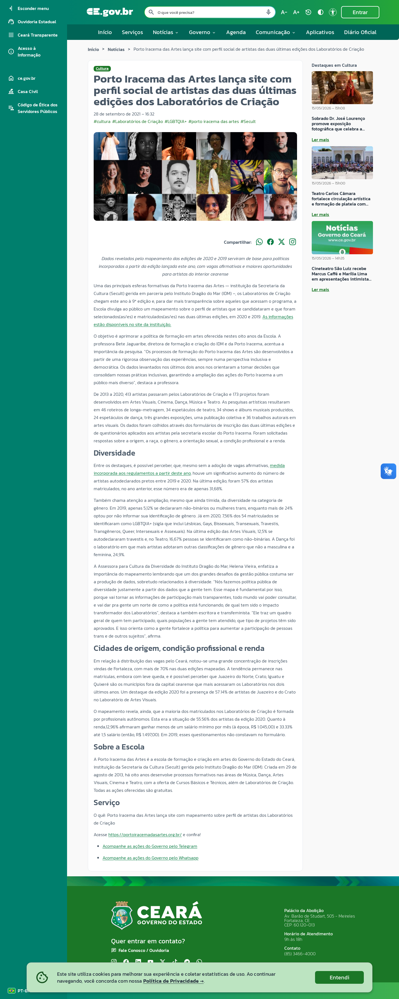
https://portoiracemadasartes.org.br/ (145, 834)
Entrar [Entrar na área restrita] (360, 12)
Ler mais (320, 139)
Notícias (116, 49)
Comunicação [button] (276, 32)
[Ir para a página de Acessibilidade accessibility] (333, 12)
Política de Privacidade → (173, 981)
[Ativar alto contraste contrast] (320, 12)
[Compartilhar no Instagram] (292, 242)
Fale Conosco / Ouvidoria (144, 950)
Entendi (339, 977)
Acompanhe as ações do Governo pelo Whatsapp (150, 857)
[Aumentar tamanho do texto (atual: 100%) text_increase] (296, 12)
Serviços (132, 32)
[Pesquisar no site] (210, 12)
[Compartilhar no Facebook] (270, 242)
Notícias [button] (166, 32)
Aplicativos (320, 32)
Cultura (102, 68)
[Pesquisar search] (151, 12)
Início (105, 32)
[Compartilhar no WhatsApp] (259, 242)
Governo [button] (202, 32)
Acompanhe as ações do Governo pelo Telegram (150, 846)
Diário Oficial (360, 32)
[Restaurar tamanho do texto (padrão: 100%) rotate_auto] (308, 12)
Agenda (236, 32)
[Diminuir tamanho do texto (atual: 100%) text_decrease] (284, 12)
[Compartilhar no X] (281, 242)
